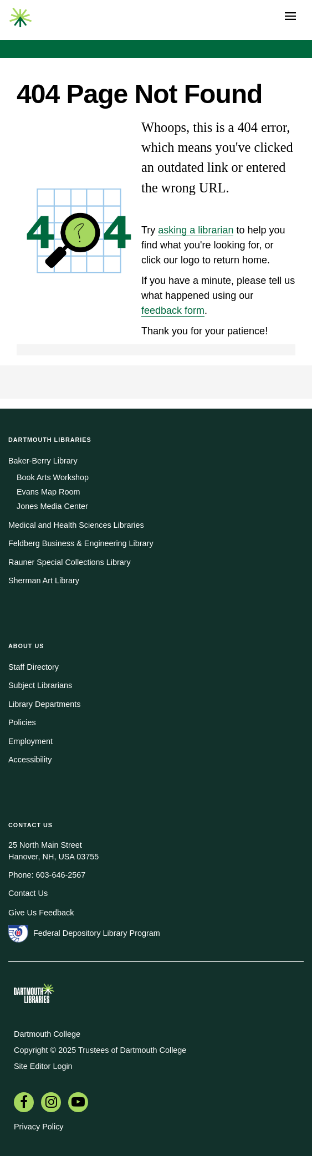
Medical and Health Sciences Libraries (76, 525)
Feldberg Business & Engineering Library (81, 543)
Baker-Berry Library (43, 460)
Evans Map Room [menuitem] (48, 491)
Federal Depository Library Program (96, 933)
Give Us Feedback (41, 912)
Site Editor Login (43, 1066)
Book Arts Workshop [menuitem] (53, 477)
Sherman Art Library (43, 580)
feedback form (172, 310)
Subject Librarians (40, 685)
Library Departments (44, 704)
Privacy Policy (39, 1126)
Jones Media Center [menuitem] (52, 506)
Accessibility (30, 759)
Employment (30, 741)
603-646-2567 (61, 874)
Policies (22, 722)
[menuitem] (24, 1103)
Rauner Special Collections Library (69, 562)
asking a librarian (195, 230)
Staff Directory (33, 667)
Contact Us (28, 893)
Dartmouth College (47, 1034)
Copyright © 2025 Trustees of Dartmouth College (100, 1050)
